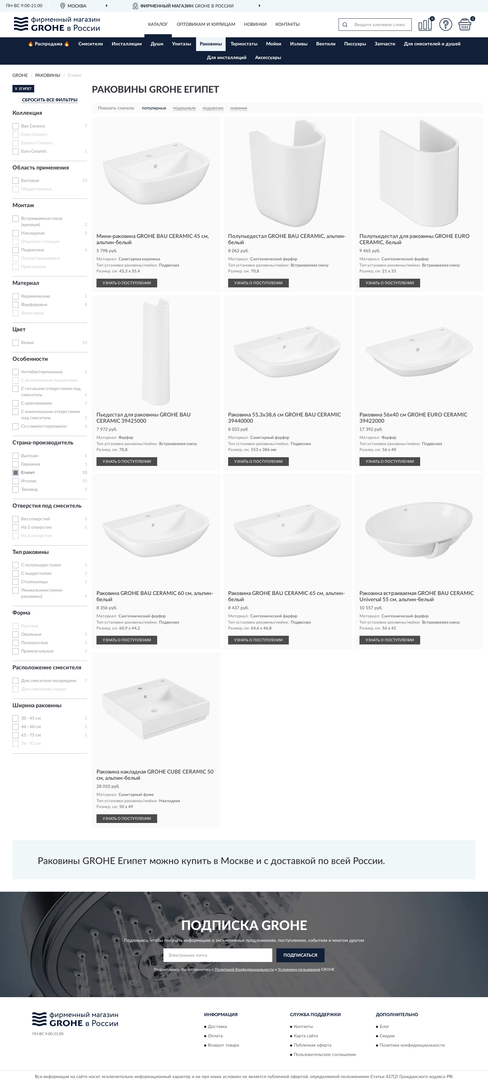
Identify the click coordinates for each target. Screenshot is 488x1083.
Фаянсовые (32, 313)
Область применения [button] (40, 168)
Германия (30, 464)
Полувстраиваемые (40, 258)
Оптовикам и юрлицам (206, 24)
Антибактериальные (42, 372)
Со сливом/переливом (44, 426)
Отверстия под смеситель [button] (47, 506)
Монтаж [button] (23, 205)
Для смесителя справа (43, 689)
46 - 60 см (31, 727)
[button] (446, 24)
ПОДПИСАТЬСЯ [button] (300, 955)
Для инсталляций (226, 57)
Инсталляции (127, 44)
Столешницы (34, 582)
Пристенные (33, 267)
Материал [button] (25, 283)
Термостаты (244, 44)
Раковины (211, 44)
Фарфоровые (34, 305)
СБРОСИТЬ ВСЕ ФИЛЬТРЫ (49, 100)
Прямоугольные (37, 651)
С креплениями (36, 403)
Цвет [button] (19, 329)
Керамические (35, 296)
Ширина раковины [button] (37, 706)
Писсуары (355, 44)
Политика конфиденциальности (412, 1045)
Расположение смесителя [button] (46, 668)
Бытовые (30, 181)
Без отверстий (35, 519)
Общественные (36, 189)
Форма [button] (21, 613)
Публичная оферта (312, 1045)
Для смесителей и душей (432, 44)
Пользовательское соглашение (325, 1055)
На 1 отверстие (36, 527)
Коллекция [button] (27, 113)
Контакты (287, 24)
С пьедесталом (36, 573)
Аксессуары (268, 57)
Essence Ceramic (37, 143)
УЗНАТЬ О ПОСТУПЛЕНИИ (127, 283)
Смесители (90, 44)
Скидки (387, 1036)
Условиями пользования (299, 969)
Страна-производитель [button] (42, 443)
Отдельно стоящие (40, 241)
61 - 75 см (31, 735)
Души (157, 44)
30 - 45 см (31, 718)
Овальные (31, 634)
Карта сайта (306, 1036)
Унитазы (181, 44)
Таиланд (29, 489)
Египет (28, 473)
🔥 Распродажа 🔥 (49, 44)
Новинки (255, 24)
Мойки (273, 44)
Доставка (217, 1027)
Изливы (298, 44)
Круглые (29, 626)
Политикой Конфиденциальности (244, 969)
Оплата (215, 1036)
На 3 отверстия (36, 536)
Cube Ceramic (34, 134)
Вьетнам (29, 456)
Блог (384, 1027)
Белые (27, 343)
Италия (28, 481)
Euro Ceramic (34, 151)
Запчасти (385, 44)
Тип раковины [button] (30, 552)
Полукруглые (34, 643)
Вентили (326, 44)
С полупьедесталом (41, 565)
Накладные (33, 233)
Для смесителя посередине (48, 681)
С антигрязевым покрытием (49, 380)
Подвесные (32, 250)
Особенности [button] (30, 359)
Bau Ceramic (33, 126)
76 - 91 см (31, 743)
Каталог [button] (158, 24)
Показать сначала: (116, 108)
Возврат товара (223, 1045)
